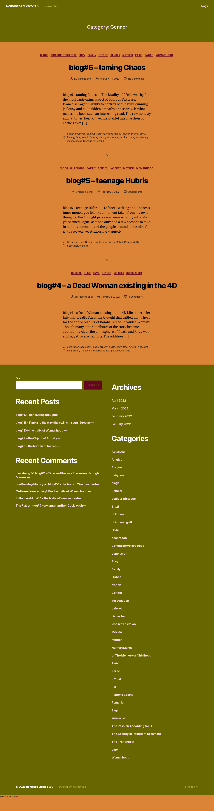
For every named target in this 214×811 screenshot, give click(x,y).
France (117, 590)
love (87, 363)
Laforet (117, 169)
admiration (73, 359)
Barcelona (73, 243)
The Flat (22, 527)
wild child (99, 141)
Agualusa (119, 464)
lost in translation (125, 637)
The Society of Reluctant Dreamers (138, 746)
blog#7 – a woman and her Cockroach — (62, 527)
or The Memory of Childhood (134, 668)
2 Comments (136, 193)
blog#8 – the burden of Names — (40, 463)
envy (143, 134)
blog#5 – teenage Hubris (107, 181)
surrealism (137, 274)
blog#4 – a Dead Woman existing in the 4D (107, 291)
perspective (118, 363)
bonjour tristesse (60, 55)
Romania (118, 715)
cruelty (104, 359)
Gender (116, 55)
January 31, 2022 (110, 309)
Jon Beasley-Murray (31, 502)
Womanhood (169, 55)
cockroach (120, 550)
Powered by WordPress (73, 799)
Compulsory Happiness (129, 558)
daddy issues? (123, 134)
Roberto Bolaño (123, 707)
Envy (80, 55)
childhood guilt (123, 535)
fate (77, 137)
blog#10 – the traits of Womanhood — (44, 448)
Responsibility (132, 243)
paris (132, 137)
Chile (86, 274)
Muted (120, 243)
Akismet (17, 809)
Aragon (117, 480)
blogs (204, 6)
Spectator (72, 246)
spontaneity (142, 137)
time (128, 363)
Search (19, 390)
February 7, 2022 (110, 193)
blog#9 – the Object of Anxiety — (40, 456)
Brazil (116, 519)
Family (90, 55)
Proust (116, 691)
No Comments (137, 79)
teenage (88, 141)
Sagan (153, 55)
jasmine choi (84, 79)
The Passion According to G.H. (135, 738)
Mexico (117, 644)
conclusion (120, 566)
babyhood (119, 488)
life (82, 363)
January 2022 (122, 436)
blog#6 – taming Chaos (107, 67)
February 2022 (123, 429)
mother (130, 55)
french (104, 55)
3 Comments (136, 309)
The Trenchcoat (124, 754)
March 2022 (121, 421)
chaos (110, 134)
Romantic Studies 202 (24, 6)
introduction (121, 613)
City (82, 243)
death (112, 359)
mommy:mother (119, 137)
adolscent (72, 134)
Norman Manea (123, 660)
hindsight (104, 137)
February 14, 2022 (109, 79)
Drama (135, 134)
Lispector (119, 629)
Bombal (74, 274)
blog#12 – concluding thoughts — (41, 427)
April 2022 (120, 413)
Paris (142, 55)
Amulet (117, 472)
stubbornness (74, 141)
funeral (94, 137)
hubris (111, 243)
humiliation (73, 363)
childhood (75, 169)
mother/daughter (100, 363)
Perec (116, 684)
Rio (114, 699)
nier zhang (23, 491)
